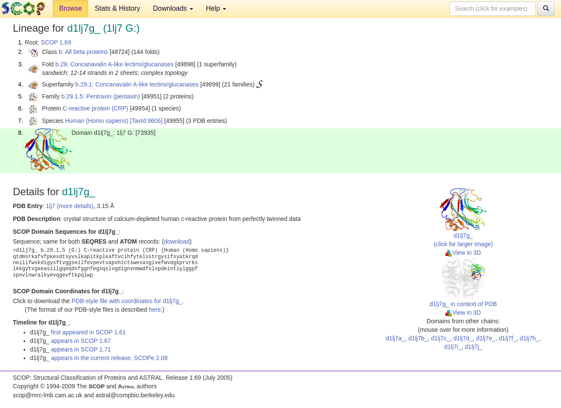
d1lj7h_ (529, 338)
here (155, 309)
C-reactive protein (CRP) (95, 108)
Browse (70, 8)
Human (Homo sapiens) (96, 120)
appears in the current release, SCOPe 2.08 (109, 357)
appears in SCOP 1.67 (81, 340)
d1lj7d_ (463, 338)
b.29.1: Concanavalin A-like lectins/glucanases (137, 84)
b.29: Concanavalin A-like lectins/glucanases (114, 64)
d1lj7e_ (485, 338)
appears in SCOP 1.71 (81, 349)
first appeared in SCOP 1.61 (88, 332)
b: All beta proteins (83, 51)
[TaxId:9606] (146, 120)
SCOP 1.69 (56, 42)
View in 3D (463, 252)
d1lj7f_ (507, 338)
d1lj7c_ (440, 338)
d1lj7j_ (473, 346)
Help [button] (216, 8)
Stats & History (117, 8)
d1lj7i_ (452, 346)
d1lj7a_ (395, 338)
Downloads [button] (173, 8)
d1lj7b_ (418, 338)
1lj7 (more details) (69, 206)
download (177, 241)
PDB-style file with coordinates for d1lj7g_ (127, 301)
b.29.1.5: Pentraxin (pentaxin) (100, 96)
